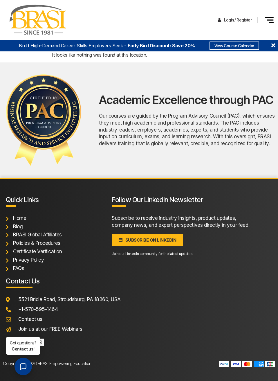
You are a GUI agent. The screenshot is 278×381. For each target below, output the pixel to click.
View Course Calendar (234, 45)
